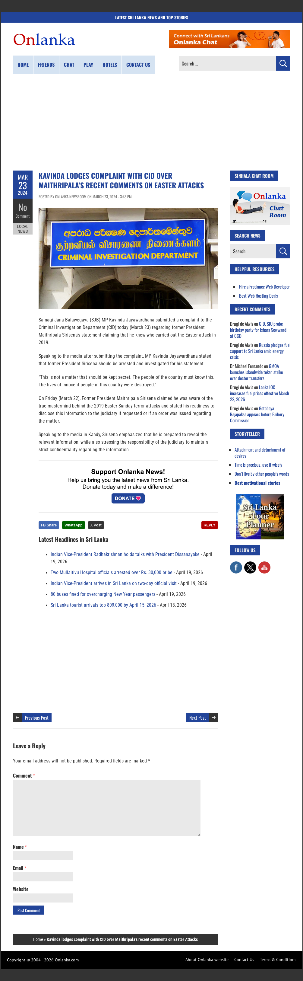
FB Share (49, 525)
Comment (23, 216)
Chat (69, 64)
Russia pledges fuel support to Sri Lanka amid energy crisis (260, 350)
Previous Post (37, 717)
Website (21, 889)
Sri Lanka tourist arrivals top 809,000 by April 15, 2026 (103, 605)
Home (23, 64)
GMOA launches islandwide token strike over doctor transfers (256, 372)
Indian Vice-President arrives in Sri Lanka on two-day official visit (114, 583)
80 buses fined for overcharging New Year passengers (103, 594)
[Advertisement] (151, 122)
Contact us (138, 64)
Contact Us (244, 959)
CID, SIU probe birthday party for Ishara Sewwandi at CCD (258, 329)
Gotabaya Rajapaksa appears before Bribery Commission (257, 414)
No (22, 207)
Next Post (197, 717)
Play (88, 64)
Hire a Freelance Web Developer (264, 286)
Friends (46, 64)
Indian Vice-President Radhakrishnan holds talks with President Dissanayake (125, 554)
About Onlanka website (207, 959)
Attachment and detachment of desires (260, 452)
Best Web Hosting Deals (258, 295)
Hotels (110, 64)
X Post (96, 525)
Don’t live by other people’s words (262, 473)
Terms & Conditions (278, 959)
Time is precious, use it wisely (258, 464)
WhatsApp (73, 525)
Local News (22, 229)
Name (20, 846)
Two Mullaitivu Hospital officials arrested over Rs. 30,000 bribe (111, 572)
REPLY (210, 525)
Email (19, 867)
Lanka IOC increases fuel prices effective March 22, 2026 (259, 393)
